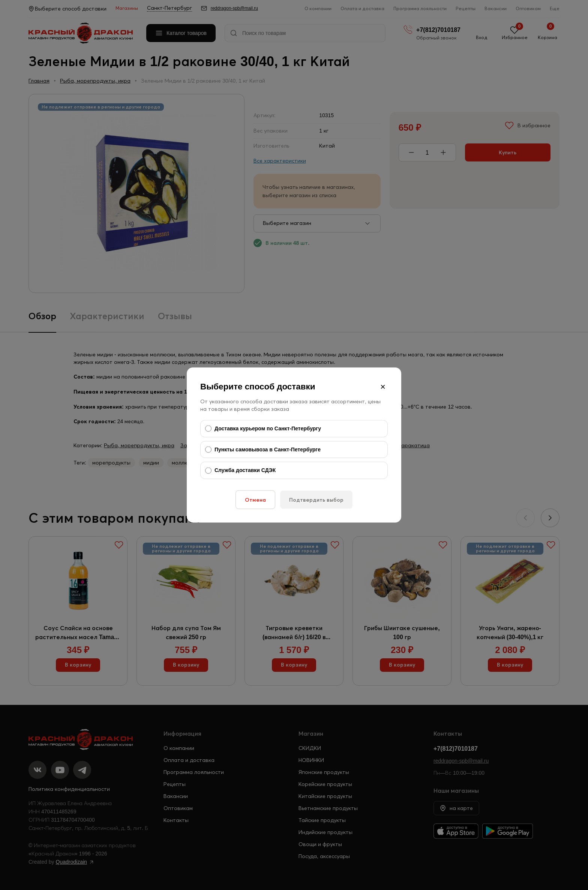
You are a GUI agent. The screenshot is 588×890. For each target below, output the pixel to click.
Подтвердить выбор (316, 499)
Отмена (255, 499)
